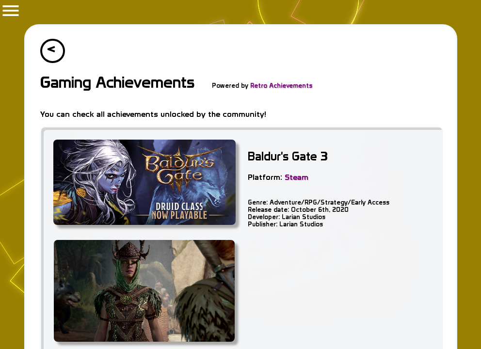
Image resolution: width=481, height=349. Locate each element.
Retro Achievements (281, 85)
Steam (296, 176)
